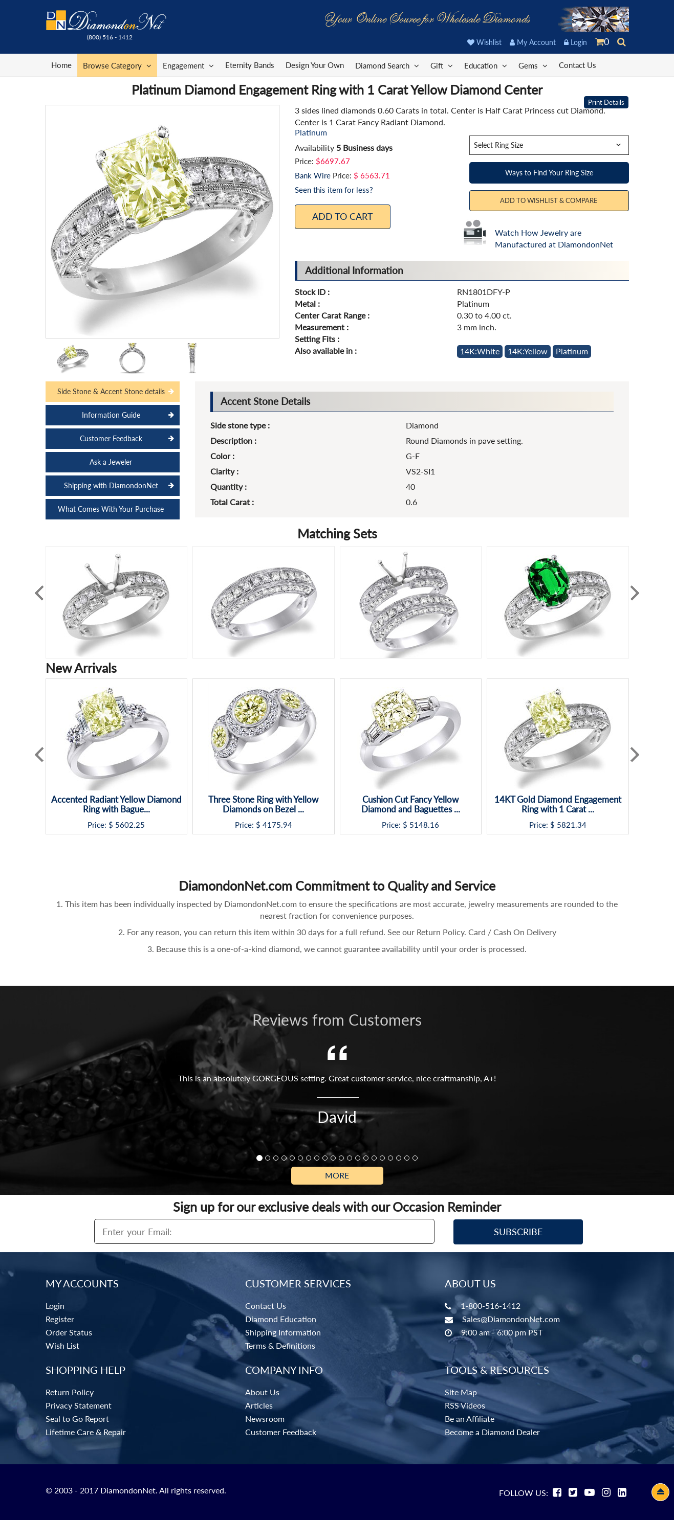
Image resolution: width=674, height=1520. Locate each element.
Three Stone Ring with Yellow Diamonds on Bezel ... (263, 804)
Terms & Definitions (280, 1345)
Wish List (62, 1345)
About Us (262, 1392)
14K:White (479, 351)
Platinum (572, 351)
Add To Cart (342, 216)
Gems (533, 65)
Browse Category (117, 65)
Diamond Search (387, 65)
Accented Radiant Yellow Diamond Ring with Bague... (116, 804)
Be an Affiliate (469, 1418)
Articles (259, 1405)
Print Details (606, 102)
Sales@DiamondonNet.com (511, 1319)
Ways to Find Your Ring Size (549, 172)
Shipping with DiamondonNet (111, 485)
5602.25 (130, 825)
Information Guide (111, 415)
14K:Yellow (528, 351)
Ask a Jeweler (111, 462)
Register (60, 1319)
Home (61, 65)
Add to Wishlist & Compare (549, 200)
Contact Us (577, 65)
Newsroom (265, 1418)
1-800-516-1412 (490, 1305)
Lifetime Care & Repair (86, 1432)
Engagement (188, 65)
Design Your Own (315, 65)
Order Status (69, 1332)
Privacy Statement (79, 1405)
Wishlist (484, 42)
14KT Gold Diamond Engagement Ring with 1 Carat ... (557, 804)
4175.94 (277, 825)
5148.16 (424, 825)
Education (485, 65)
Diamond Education (280, 1319)
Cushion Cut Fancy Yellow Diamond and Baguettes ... (410, 804)
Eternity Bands (249, 65)
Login (575, 42)
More (337, 1175)
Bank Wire (313, 175)
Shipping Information (283, 1332)
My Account (533, 42)
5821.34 (571, 825)
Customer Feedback (111, 438)
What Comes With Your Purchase (111, 509)
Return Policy (70, 1392)
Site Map (461, 1392)
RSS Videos (465, 1405)
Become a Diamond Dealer (492, 1432)
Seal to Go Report (77, 1418)
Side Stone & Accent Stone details (111, 391)
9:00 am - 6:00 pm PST (501, 1332)
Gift (441, 65)
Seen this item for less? (334, 189)
